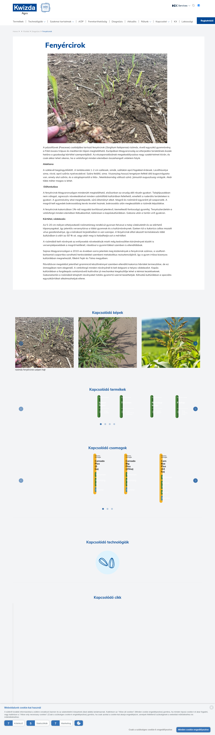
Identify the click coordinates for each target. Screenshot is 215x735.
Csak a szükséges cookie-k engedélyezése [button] (150, 729)
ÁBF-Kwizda (137, 694)
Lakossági (187, 21)
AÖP (80, 21)
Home (15, 31)
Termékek (18, 21)
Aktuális (131, 21)
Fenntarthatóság (97, 21)
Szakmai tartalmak (60, 21)
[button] (14, 723)
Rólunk (145, 21)
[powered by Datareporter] (211, 709)
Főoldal (26, 31)
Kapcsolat (161, 21)
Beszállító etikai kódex (117, 694)
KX (175, 21)
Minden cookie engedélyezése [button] (193, 729)
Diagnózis (117, 21)
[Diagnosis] (44, 342)
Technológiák (35, 21)
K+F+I (101, 694)
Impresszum (90, 694)
